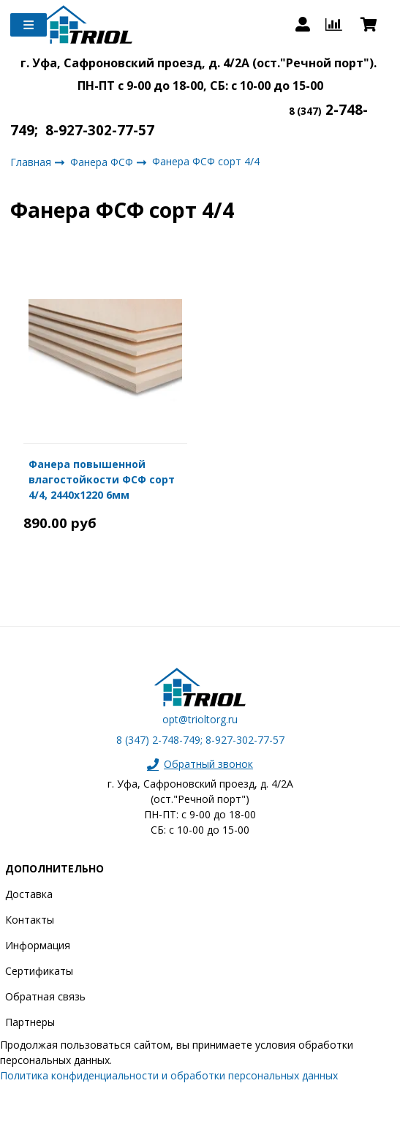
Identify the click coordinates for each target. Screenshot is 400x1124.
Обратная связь (45, 996)
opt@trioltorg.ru (200, 719)
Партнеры (30, 1022)
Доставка (29, 894)
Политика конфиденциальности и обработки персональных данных (169, 1075)
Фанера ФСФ (103, 162)
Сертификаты (39, 971)
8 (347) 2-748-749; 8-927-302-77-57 (200, 740)
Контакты (29, 920)
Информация (37, 945)
